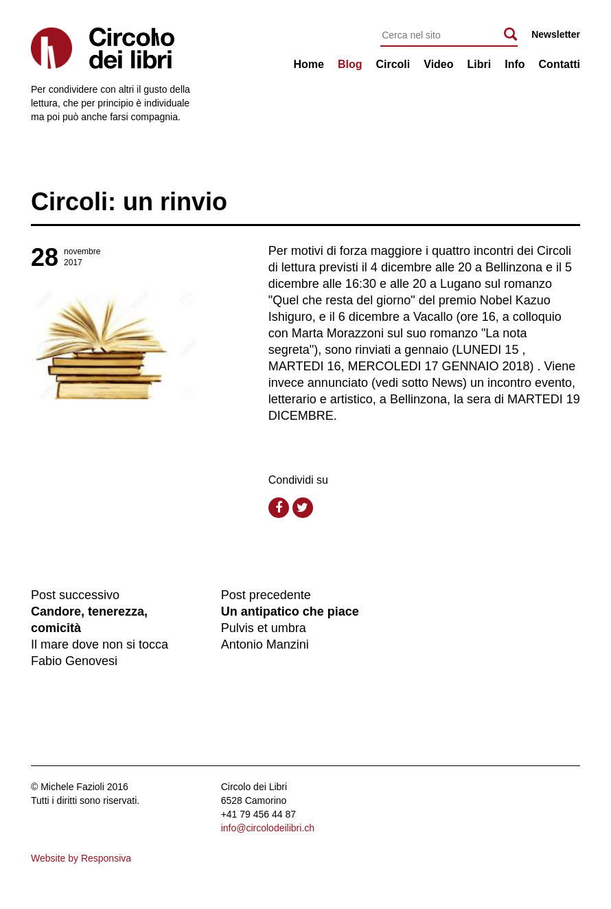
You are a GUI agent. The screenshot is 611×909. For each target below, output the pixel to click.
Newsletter (555, 34)
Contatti (559, 64)
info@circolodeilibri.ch (267, 827)
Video (438, 64)
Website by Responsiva (81, 858)
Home (308, 64)
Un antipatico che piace (290, 611)
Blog (350, 64)
